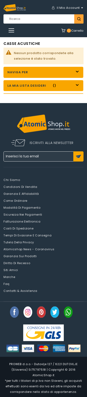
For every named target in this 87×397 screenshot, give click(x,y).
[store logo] (14, 8)
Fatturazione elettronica (22, 221)
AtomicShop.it (43, 375)
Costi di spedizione (18, 228)
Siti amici (10, 270)
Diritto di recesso (16, 263)
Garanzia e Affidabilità (21, 194)
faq (6, 284)
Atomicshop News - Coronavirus (28, 249)
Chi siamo (11, 180)
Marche (9, 277)
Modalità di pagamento (22, 208)
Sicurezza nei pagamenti (22, 215)
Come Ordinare (15, 201)
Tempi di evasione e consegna (27, 235)
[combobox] (43, 19)
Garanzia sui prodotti (20, 256)
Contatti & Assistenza (20, 291)
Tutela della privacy (18, 242)
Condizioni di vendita (20, 187)
